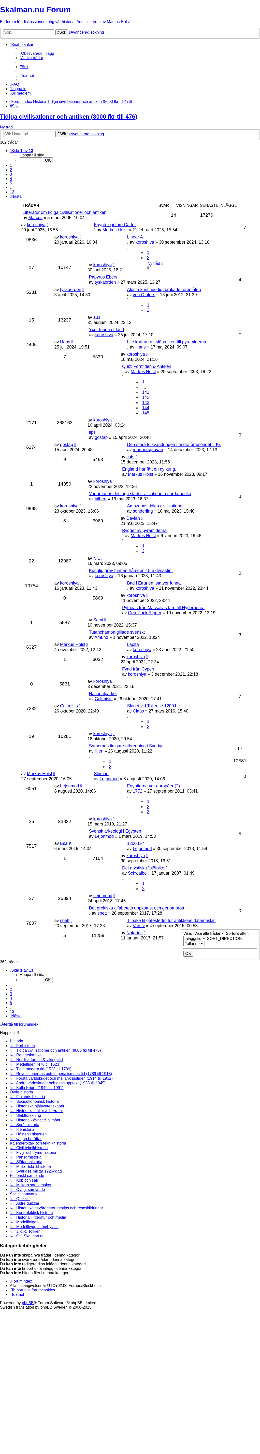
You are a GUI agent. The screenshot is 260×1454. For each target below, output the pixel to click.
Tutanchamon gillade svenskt (117, 632)
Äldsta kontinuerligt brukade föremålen (164, 289)
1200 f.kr (135, 843)
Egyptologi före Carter (115, 224)
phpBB (28, 1303)
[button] (21, 151)
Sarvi (98, 619)
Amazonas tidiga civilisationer (155, 505)
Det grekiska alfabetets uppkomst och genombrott (136, 908)
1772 (137, 791)
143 (145, 402)
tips (92, 432)
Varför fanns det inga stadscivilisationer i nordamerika (140, 493)
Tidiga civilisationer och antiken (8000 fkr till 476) (68, 116)
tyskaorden (105, 282)
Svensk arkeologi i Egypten (115, 831)
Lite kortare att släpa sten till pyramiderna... (168, 341)
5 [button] (11, 183)
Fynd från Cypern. (139, 669)
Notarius (134, 932)
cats (130, 456)
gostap (101, 437)
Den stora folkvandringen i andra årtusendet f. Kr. (174, 444)
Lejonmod (109, 778)
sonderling (143, 511)
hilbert (100, 498)
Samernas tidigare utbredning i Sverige (126, 745)
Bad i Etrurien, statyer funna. (154, 583)
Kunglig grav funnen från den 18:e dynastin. (131, 570)
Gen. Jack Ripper (144, 612)
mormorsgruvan (148, 449)
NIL (96, 558)
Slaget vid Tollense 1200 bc (153, 705)
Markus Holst (115, 229)
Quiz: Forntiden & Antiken (146, 366)
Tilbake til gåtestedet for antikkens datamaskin (171, 920)
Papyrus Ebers (103, 277)
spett (102, 913)
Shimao (101, 773)
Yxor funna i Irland (106, 329)
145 (145, 412)
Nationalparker (103, 693)
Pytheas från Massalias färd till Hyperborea (163, 607)
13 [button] (12, 192)
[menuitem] (37, 53)
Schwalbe (137, 873)
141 (145, 392)
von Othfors (144, 294)
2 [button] (11, 170)
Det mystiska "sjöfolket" (144, 868)
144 (145, 407)
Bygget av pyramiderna (144, 530)
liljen (99, 751)
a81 (96, 317)
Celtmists (103, 698)
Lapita (133, 644)
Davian (133, 518)
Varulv (139, 925)
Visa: (204, 933)
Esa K (66, 843)
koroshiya (36, 224)
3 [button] (11, 174)
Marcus (35, 217)
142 (145, 397)
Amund (101, 637)
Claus (138, 711)
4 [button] (11, 179)
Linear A (135, 237)
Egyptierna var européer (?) (153, 785)
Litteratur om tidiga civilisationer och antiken (64, 212)
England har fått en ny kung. (149, 469)
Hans (65, 341)
